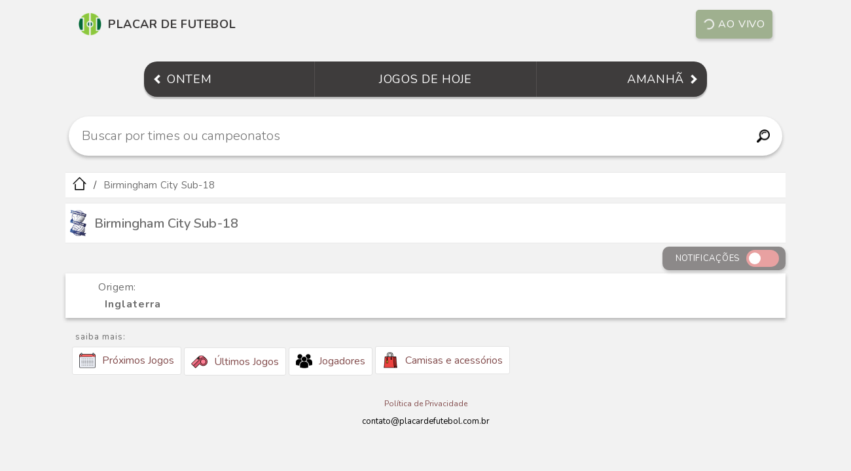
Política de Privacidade (425, 403)
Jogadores (330, 361)
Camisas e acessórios (442, 360)
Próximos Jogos (126, 360)
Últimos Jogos (235, 362)
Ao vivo (733, 24)
